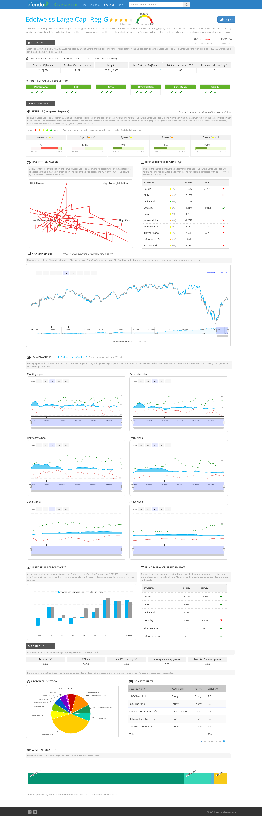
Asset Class (178, 688)
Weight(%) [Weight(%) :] (213, 688)
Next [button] (218, 741)
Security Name (137, 688)
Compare (94, 4)
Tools (120, 4)
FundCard (108, 4)
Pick (84, 4)
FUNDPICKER (65, 4)
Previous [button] (209, 741)
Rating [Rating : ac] (198, 688)
